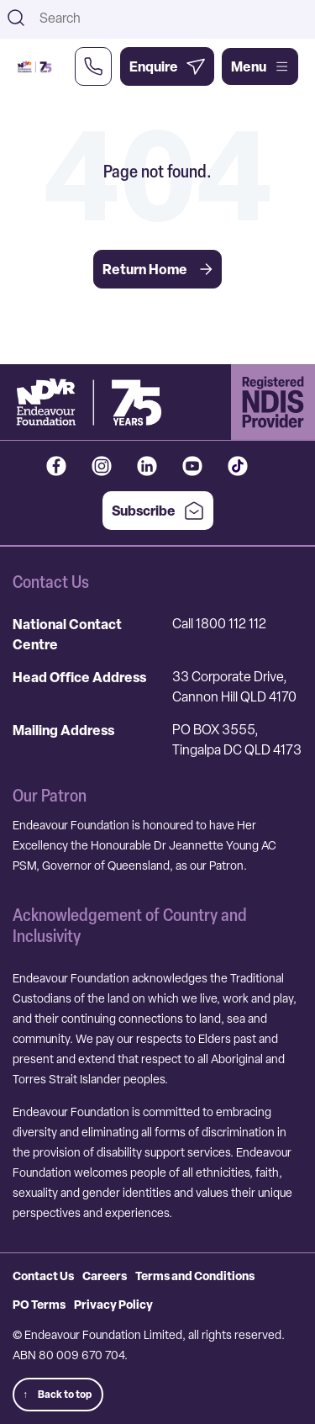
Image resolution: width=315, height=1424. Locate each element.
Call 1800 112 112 (219, 624)
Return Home (157, 268)
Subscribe (158, 510)
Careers (104, 1276)
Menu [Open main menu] (260, 66)
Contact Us (43, 1276)
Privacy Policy (113, 1304)
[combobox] (171, 17)
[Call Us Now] (93, 66)
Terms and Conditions (195, 1276)
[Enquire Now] (167, 66)
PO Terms (39, 1304)
